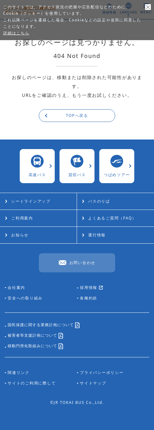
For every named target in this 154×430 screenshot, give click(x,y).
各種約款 (88, 298)
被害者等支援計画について (35, 336)
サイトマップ (93, 383)
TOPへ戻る (77, 115)
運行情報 (97, 235)
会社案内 (16, 288)
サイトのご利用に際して (32, 383)
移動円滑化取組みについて (35, 347)
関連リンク (19, 373)
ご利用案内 (22, 218)
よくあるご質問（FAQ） (112, 218)
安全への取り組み (25, 298)
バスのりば (99, 201)
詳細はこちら (16, 33)
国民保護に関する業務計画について (44, 326)
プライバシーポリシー (102, 373)
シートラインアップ (31, 201)
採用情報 (91, 288)
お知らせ (20, 235)
